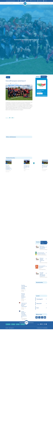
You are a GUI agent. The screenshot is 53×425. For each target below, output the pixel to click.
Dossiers (45, 0)
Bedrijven (51, 3)
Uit (37, 3)
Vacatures (27, 0)
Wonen (42, 3)
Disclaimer (23, 342)
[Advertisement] (19, 127)
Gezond (45, 3)
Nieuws (3, 3)
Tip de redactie (33, 0)
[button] (36, 95)
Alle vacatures (43, 243)
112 (5, 3)
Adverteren (39, 0)
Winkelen (39, 3)
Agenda (22, 0)
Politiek (7, 3)
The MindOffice (44, 346)
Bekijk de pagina (39, 93)
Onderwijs (11, 3)
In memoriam (47, 3)
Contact (13, 342)
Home (1, 3)
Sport (9, 3)
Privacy (17, 342)
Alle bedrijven (43, 76)
